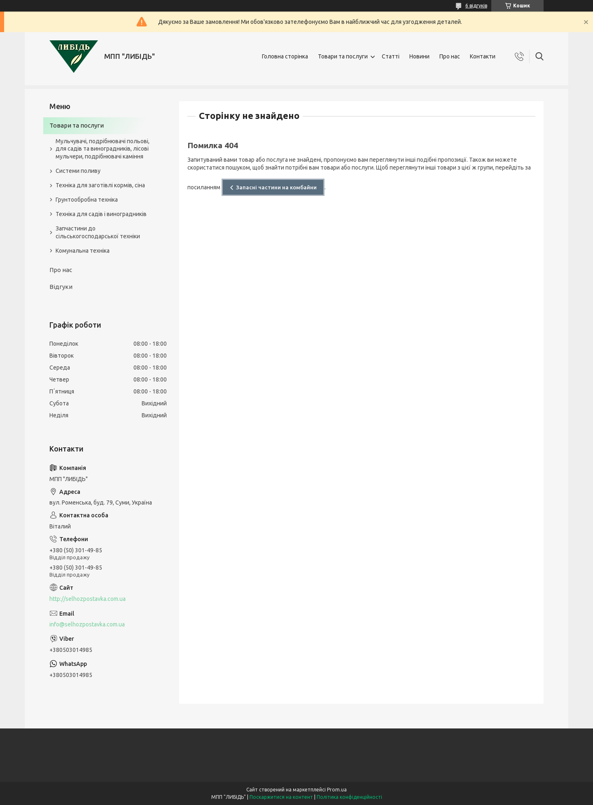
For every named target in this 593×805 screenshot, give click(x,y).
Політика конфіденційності (349, 797)
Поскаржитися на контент (281, 797)
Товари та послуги (343, 56)
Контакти (482, 56)
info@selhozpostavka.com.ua (87, 624)
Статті (390, 56)
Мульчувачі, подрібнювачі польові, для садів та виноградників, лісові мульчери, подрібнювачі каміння (102, 149)
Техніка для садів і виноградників (101, 214)
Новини (419, 56)
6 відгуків (476, 5)
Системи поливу (78, 171)
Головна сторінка (285, 56)
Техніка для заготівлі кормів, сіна (100, 185)
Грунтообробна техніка (87, 199)
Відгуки (60, 286)
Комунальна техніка (83, 250)
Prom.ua (337, 789)
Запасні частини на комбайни (276, 187)
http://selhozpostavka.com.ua (87, 599)
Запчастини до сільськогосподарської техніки (98, 232)
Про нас (449, 56)
